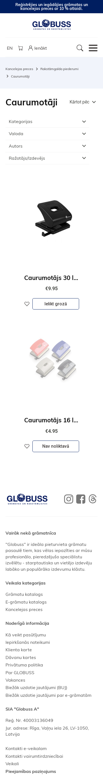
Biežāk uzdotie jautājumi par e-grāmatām (48, 695)
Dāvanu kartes (20, 657)
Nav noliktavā (55, 446)
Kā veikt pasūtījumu (25, 634)
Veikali (12, 763)
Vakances (15, 680)
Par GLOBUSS (19, 672)
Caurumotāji (20, 76)
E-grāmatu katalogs (26, 602)
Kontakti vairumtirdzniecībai (34, 756)
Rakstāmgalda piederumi (59, 69)
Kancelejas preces (19, 69)
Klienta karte (18, 649)
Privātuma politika (24, 665)
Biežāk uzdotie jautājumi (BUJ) (36, 687)
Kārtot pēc (79, 102)
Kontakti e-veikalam (26, 748)
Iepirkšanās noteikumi (27, 642)
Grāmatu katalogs (24, 594)
